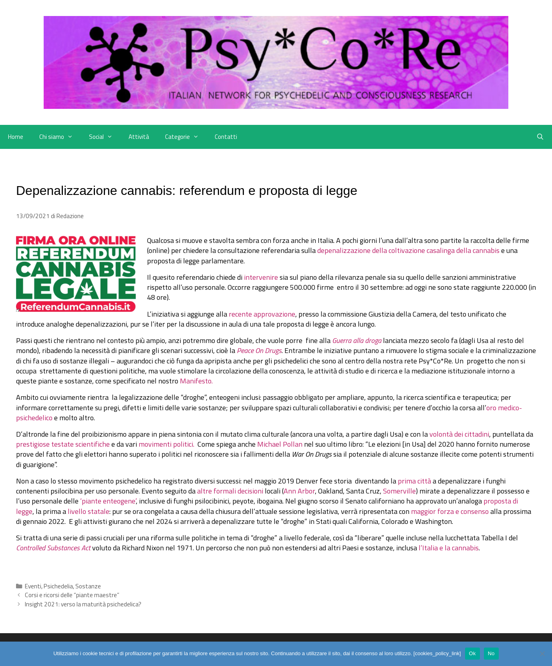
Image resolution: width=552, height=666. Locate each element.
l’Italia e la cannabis (449, 547)
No (491, 653)
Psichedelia (58, 586)
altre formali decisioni (230, 490)
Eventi (33, 586)
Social (105, 137)
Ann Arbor (299, 490)
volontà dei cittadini (459, 434)
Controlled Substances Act (53, 547)
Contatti (226, 136)
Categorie (186, 137)
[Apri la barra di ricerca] (540, 137)
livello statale (88, 511)
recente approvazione (262, 314)
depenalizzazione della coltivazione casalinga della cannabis (408, 250)
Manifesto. (196, 380)
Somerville (399, 490)
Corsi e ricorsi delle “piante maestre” (72, 595)
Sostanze (88, 586)
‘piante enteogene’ (108, 500)
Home (15, 136)
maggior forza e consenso (450, 511)
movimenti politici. (167, 444)
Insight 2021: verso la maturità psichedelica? (83, 604)
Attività (139, 136)
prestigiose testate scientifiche (63, 444)
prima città (415, 480)
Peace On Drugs (259, 350)
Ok (472, 653)
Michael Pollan (279, 444)
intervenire (261, 277)
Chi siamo (60, 137)
